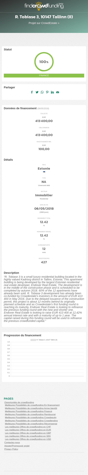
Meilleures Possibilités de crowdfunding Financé (28, 411)
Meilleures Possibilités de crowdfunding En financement (32, 405)
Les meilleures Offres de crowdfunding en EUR (28, 430)
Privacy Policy (11, 449)
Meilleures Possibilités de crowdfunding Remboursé (30, 414)
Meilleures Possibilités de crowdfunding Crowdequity (31, 417)
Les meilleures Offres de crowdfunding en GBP (28, 433)
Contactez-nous (12, 442)
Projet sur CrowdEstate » (44, 23)
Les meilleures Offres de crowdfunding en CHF (28, 426)
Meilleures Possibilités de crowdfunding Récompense (31, 423)
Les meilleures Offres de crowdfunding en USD (28, 439)
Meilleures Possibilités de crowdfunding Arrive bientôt (31, 408)
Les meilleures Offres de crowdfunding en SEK (28, 436)
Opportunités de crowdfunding (19, 402)
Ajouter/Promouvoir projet (16, 445)
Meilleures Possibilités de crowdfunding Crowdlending (31, 420)
